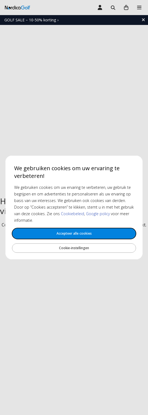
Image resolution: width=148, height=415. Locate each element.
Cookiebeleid (72, 213)
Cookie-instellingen (74, 248)
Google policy (98, 213)
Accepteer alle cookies (74, 233)
